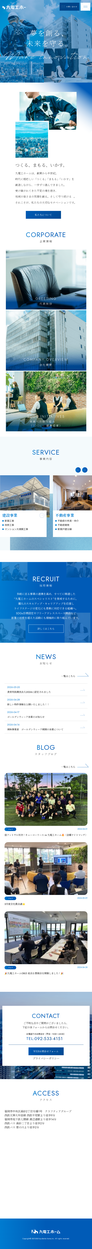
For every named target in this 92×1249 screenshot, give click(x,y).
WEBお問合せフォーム (45, 1051)
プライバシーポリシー (46, 1058)
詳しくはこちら (46, 628)
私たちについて (43, 214)
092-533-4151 (44, 1038)
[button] (78, 470)
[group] (25, 506)
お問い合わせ (69, 6)
